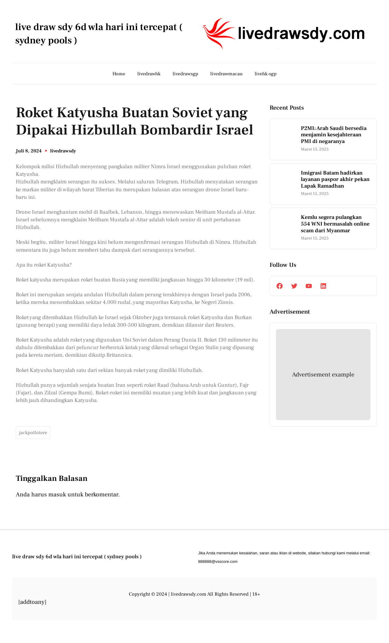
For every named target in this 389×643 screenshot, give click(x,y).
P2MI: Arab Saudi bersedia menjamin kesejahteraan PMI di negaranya (334, 135)
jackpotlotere (33, 433)
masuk (57, 494)
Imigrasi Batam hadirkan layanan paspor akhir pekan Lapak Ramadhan (335, 179)
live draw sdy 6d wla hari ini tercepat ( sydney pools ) (77, 556)
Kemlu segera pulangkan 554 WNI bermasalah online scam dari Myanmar (335, 224)
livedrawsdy (63, 151)
